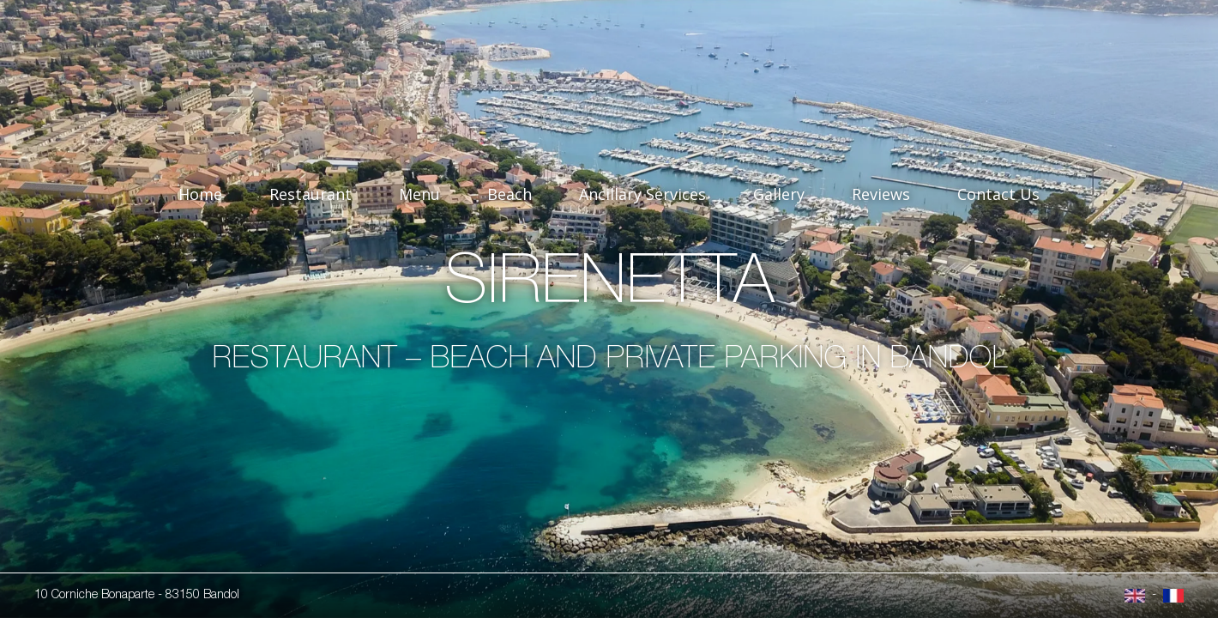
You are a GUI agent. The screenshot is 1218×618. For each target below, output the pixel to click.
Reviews (881, 194)
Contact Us (998, 194)
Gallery (779, 194)
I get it (719, 530)
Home (200, 194)
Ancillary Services (642, 194)
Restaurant (310, 194)
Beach (509, 194)
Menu (419, 194)
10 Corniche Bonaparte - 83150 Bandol (136, 596)
